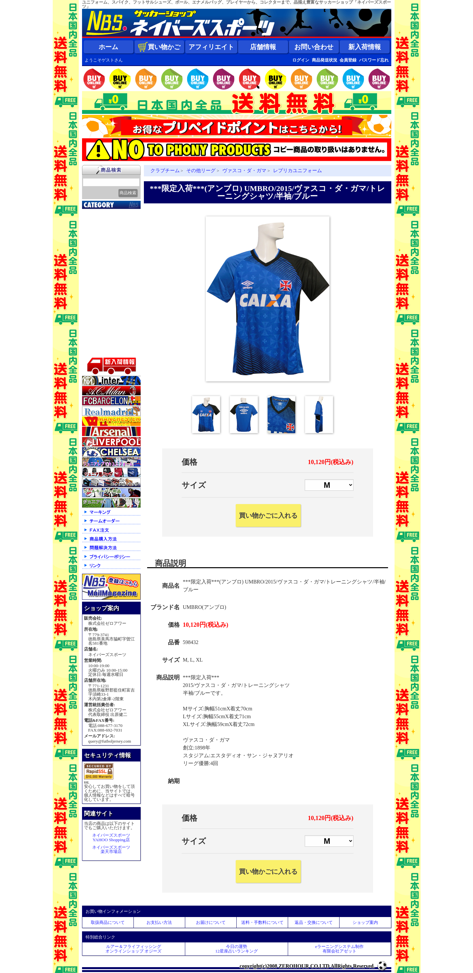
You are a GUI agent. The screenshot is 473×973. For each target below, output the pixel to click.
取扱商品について (108, 922)
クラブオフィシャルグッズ (112, 230)
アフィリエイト (211, 46)
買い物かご (159, 47)
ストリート (97, 310)
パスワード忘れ (374, 60)
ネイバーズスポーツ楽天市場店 (111, 849)
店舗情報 (263, 46)
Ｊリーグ (95, 253)
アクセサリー (100, 343)
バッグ (92, 326)
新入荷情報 (364, 46)
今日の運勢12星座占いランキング (236, 948)
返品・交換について (314, 922)
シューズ (95, 318)
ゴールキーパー (102, 286)
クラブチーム (100, 245)
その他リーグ (201, 170)
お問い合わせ (313, 46)
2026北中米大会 (102, 212)
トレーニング (100, 278)
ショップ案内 (365, 922)
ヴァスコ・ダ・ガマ (244, 170)
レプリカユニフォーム (297, 170)
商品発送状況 (324, 60)
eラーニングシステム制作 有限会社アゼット (339, 948)
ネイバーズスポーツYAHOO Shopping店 (111, 837)
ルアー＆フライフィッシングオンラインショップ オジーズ (133, 948)
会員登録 (348, 60)
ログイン (300, 60)
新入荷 (92, 221)
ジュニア (95, 302)
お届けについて (211, 922)
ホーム (108, 46)
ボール (92, 334)
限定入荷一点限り (104, 237)
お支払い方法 (159, 922)
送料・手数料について (262, 922)
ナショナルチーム (104, 261)
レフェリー (97, 294)
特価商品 (95, 351)
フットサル (97, 269)
